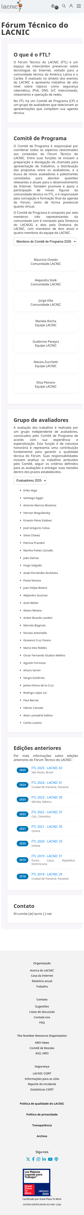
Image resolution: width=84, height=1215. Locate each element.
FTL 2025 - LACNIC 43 (47, 768)
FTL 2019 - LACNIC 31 (47, 856)
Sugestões (42, 1006)
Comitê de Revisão (42, 1048)
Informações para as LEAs (42, 1078)
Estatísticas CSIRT (41, 1089)
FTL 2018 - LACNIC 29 (47, 874)
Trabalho (42, 986)
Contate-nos (42, 1017)
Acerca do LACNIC (42, 970)
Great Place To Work (42, 1199)
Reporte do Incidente (42, 1084)
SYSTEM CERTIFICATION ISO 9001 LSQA (42, 1204)
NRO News (42, 1042)
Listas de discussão (42, 1011)
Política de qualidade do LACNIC (42, 1103)
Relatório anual (42, 981)
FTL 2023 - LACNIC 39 (47, 797)
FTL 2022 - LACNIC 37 (47, 812)
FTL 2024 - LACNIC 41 (47, 783)
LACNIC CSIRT (42, 1073)
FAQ (42, 1022)
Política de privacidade (42, 1114)
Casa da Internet (42, 975)
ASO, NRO (42, 1053)
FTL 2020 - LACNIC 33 (47, 841)
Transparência (42, 1125)
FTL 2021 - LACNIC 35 (47, 826)
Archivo (42, 1136)
